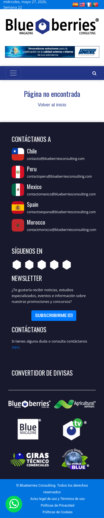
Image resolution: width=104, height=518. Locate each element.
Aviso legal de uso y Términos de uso (57, 499)
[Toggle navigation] (13, 73)
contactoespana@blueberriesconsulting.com (61, 212)
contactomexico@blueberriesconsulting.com (61, 194)
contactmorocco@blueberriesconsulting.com (61, 229)
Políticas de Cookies (57, 512)
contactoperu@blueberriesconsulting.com (59, 176)
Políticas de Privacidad (57, 505)
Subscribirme (54, 315)
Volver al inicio (52, 104)
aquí (15, 347)
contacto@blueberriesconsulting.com (56, 158)
